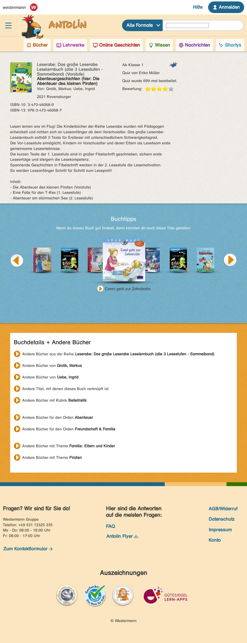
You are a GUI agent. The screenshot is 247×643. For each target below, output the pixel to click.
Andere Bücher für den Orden (57, 417)
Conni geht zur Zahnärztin (128, 289)
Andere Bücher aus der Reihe (118, 354)
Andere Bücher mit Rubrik (54, 400)
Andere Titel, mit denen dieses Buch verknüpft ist (65, 388)
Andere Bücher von (52, 365)
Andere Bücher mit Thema (68, 446)
